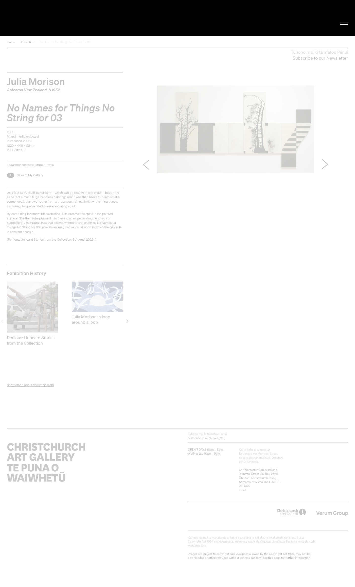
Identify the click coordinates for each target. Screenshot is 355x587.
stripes (40, 165)
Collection (27, 42)
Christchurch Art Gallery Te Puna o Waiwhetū (59, 18)
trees (50, 165)
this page (274, 558)
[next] (127, 321)
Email (242, 490)
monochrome (24, 165)
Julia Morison (36, 81)
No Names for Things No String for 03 (65, 42)
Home (11, 42)
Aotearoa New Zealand (27, 89)
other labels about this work (34, 385)
